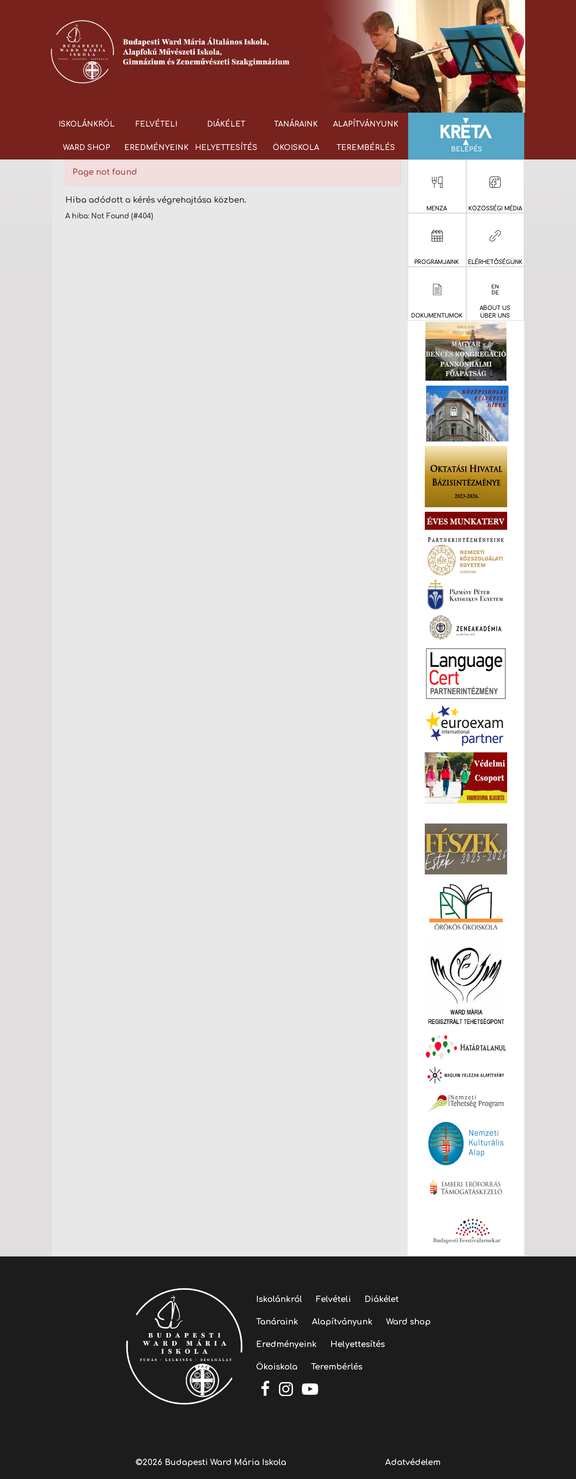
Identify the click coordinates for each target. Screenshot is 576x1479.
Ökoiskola (296, 148)
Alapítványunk (365, 124)
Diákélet (226, 124)
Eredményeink (156, 148)
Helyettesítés (226, 148)
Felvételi (156, 124)
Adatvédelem (413, 1462)
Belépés (466, 135)
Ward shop (86, 148)
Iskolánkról (86, 124)
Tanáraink (296, 124)
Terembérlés (366, 148)
